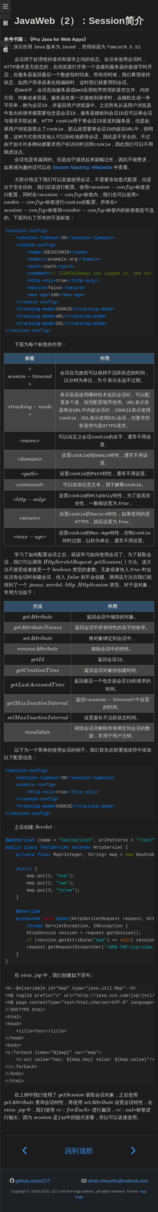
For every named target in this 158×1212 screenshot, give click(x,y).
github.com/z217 (33, 1181)
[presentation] (112, 187)
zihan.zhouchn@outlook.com (117, 1181)
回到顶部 (5, 16)
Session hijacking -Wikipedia (82, 167)
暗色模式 (5, 43)
